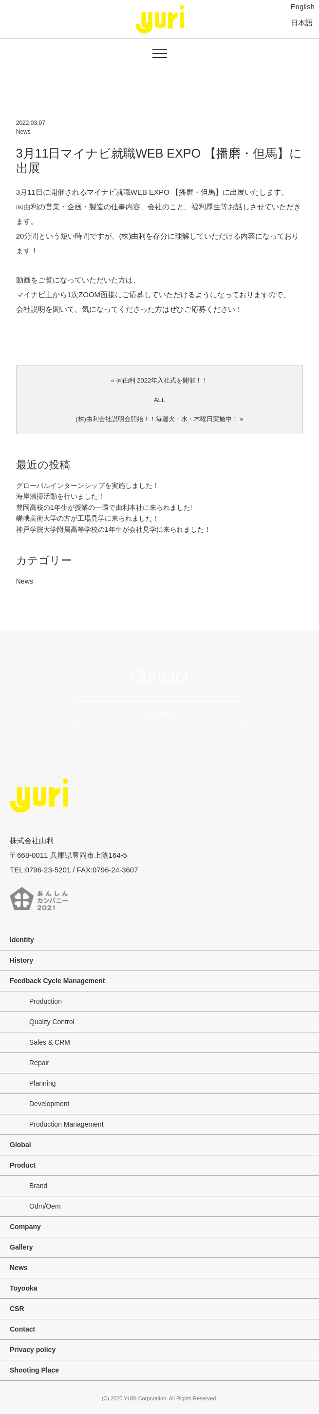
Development (49, 1104)
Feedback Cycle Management (57, 981)
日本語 (302, 22)
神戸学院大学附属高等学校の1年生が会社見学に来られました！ (113, 529)
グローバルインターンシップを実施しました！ (87, 485)
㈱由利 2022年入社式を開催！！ (162, 380)
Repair (39, 1063)
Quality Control (52, 1022)
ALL (159, 400)
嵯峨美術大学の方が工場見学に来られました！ (87, 518)
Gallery (21, 1247)
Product (23, 1165)
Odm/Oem (45, 1206)
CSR (17, 1309)
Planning (42, 1083)
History (21, 960)
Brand (38, 1186)
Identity (22, 940)
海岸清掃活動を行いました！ (60, 496)
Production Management (66, 1124)
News (23, 131)
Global (20, 1145)
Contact (159, 676)
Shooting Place (34, 1370)
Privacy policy (33, 1349)
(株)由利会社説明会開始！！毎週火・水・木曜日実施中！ (156, 419)
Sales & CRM (49, 1042)
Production (45, 1001)
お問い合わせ (160, 714)
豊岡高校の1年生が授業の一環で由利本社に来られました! (104, 507)
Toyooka (24, 1288)
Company (25, 1227)
